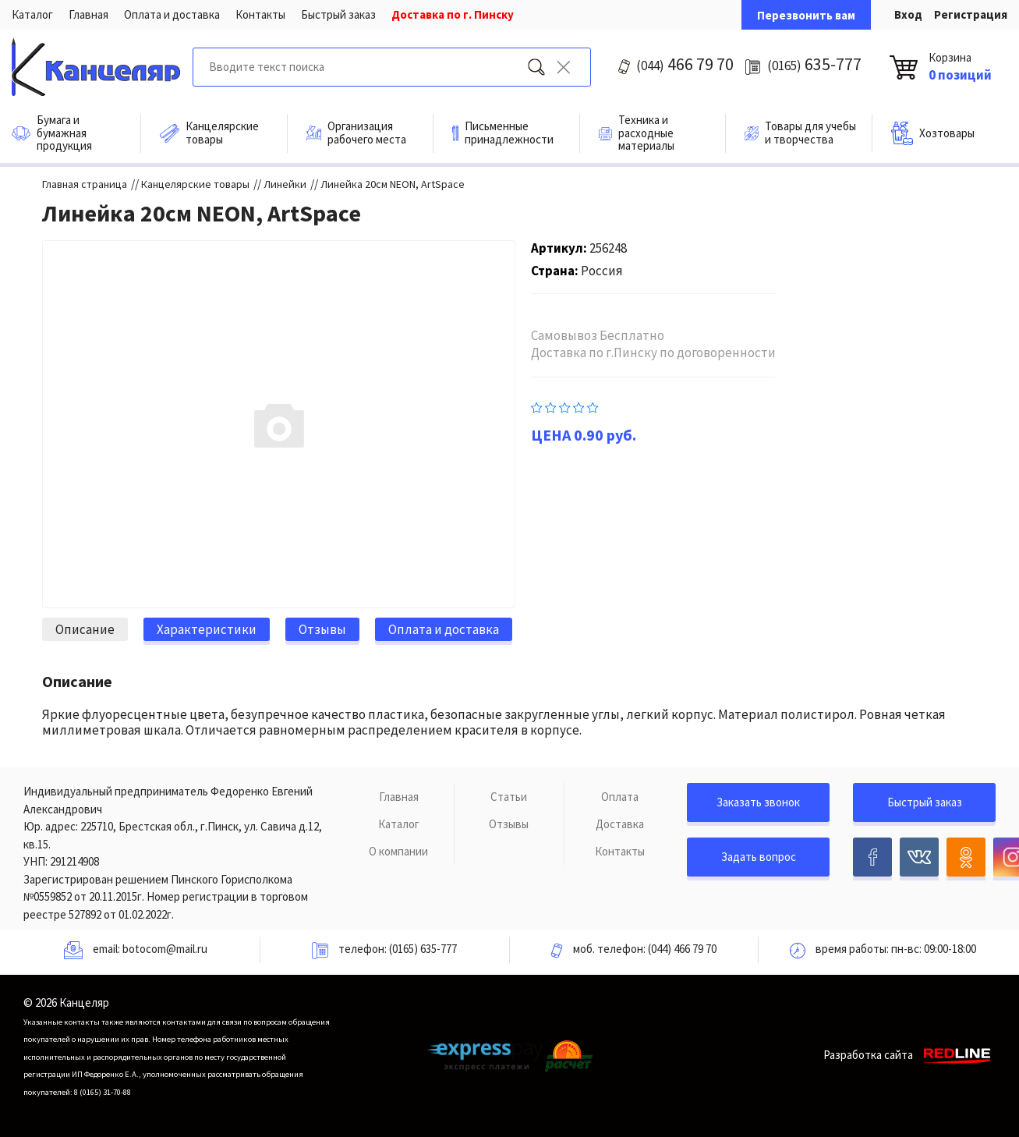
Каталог (32, 14)
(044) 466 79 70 (682, 948)
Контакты (260, 14)
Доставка (620, 823)
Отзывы (509, 823)
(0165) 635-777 (423, 948)
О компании (398, 851)
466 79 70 (685, 64)
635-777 (814, 64)
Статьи (508, 796)
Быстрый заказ (338, 14)
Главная (88, 14)
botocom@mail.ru (164, 948)
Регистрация (970, 14)
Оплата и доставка (172, 14)
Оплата (620, 796)
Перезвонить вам (806, 15)
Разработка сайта (909, 1054)
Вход (908, 14)
